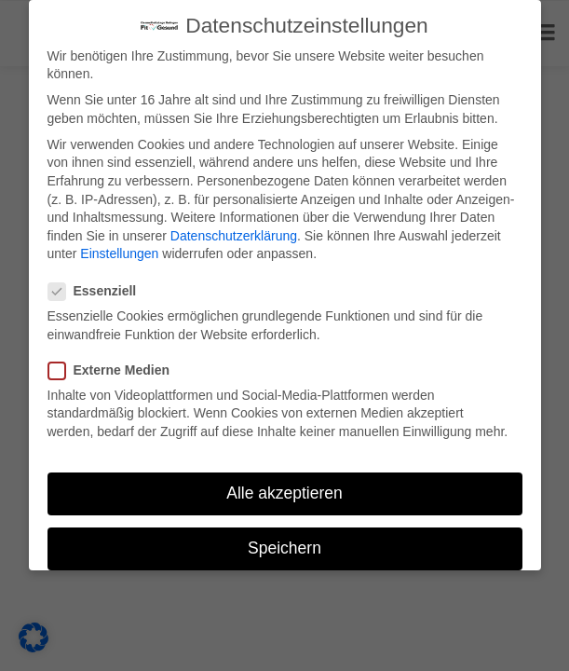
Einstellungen (119, 253)
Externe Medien (115, 370)
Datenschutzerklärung (233, 235)
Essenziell (98, 291)
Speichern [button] (284, 548)
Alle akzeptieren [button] (284, 493)
